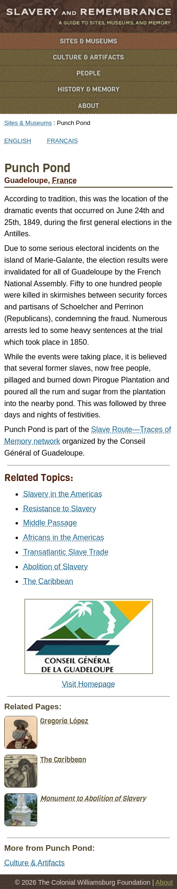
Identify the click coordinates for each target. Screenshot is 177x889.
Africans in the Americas (63, 537)
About (88, 105)
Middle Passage (50, 523)
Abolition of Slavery (55, 567)
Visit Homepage (88, 684)
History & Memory (88, 89)
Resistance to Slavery (59, 509)
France (64, 180)
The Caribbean (48, 581)
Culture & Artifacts (88, 57)
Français (62, 140)
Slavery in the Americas (62, 494)
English (17, 140)
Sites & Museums (88, 41)
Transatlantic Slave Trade (66, 552)
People (88, 73)
